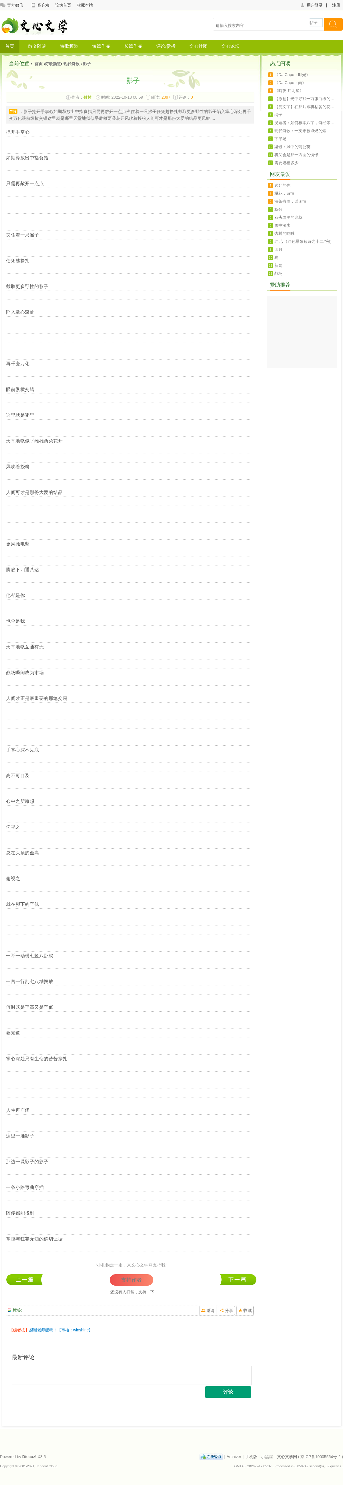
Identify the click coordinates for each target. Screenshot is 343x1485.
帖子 (314, 22)
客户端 (39, 5)
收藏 (247, 1310)
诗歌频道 (69, 46)
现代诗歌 (71, 63)
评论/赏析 (166, 46)
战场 (278, 273)
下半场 (280, 138)
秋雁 (238, 1279)
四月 (278, 249)
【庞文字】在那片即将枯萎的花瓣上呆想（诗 (305, 106)
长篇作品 (133, 46)
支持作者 (131, 1280)
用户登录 (311, 5)
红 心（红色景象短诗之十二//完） (304, 241)
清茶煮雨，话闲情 (290, 201)
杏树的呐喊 (284, 233)
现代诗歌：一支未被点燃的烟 (300, 130)
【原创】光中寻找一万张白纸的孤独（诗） (305, 98)
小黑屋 (267, 1456)
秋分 (278, 209)
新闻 (278, 265)
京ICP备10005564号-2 (320, 1456)
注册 (336, 5)
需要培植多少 (286, 162)
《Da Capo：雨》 (290, 82)
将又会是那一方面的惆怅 (296, 154)
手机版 (251, 1456)
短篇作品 (101, 46)
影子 (87, 63)
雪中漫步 (282, 225)
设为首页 (63, 5)
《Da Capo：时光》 (292, 74)
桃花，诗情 (284, 193)
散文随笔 (37, 46)
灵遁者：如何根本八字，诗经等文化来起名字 (305, 122)
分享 (229, 1310)
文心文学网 (287, 1456)
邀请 (210, 1310)
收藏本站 (85, 5)
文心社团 (198, 46)
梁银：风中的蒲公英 (292, 146)
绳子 (278, 114)
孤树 (87, 97)
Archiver (234, 1456)
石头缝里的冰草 (288, 217)
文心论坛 (230, 46)
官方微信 (11, 5)
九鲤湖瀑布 (26, 1279)
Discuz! (29, 1456)
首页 (9, 46)
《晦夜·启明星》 (289, 90)
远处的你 (282, 185)
